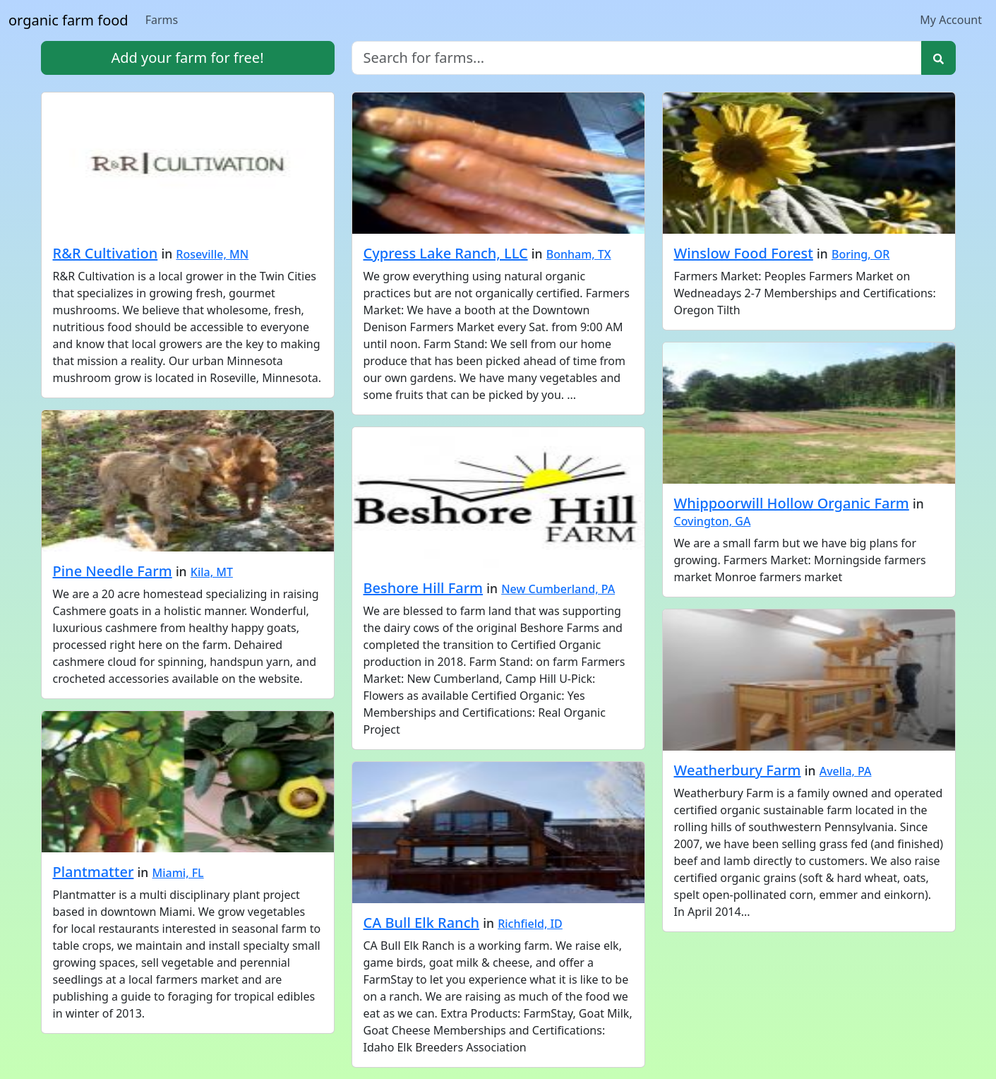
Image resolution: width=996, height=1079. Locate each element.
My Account (951, 20)
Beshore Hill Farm (424, 587)
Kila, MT (212, 572)
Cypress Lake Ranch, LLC (446, 253)
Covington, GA (712, 521)
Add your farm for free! (187, 57)
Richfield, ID (530, 923)
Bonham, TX (578, 254)
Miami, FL (178, 873)
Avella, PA (846, 771)
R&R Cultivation (105, 253)
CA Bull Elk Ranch (422, 922)
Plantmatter (93, 871)
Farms (162, 20)
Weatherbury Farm (737, 770)
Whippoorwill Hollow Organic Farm (791, 503)
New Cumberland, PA (558, 589)
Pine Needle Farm (112, 570)
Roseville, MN (212, 254)
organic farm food (68, 20)
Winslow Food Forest (743, 253)
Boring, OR (860, 254)
